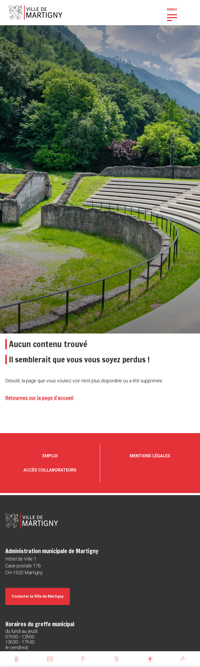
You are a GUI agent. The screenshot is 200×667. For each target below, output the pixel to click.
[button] (172, 17)
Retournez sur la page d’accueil (39, 398)
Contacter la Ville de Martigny (38, 596)
